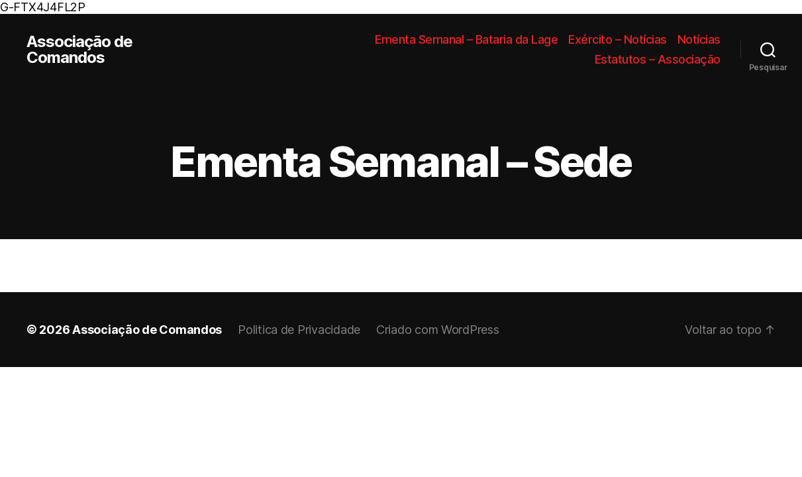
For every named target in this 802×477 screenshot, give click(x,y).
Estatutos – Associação (658, 59)
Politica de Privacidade (299, 330)
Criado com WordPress (437, 330)
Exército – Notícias (617, 39)
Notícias (699, 39)
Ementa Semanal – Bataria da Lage (466, 39)
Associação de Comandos (79, 50)
